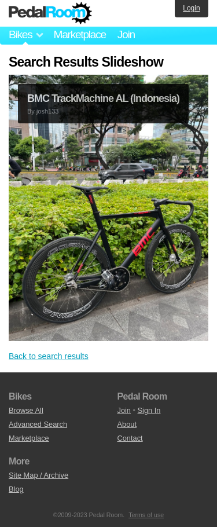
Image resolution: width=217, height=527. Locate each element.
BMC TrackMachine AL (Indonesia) (103, 98)
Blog (16, 489)
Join (126, 34)
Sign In (149, 410)
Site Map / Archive (38, 475)
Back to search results (49, 356)
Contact (130, 438)
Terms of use (146, 514)
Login (191, 8)
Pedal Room (50, 13)
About (127, 424)
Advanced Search (38, 424)
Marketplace (79, 34)
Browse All (26, 410)
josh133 (47, 111)
